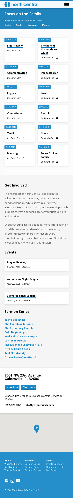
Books (20, 25)
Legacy (11, 93)
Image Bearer (49, 73)
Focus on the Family (33, 20)
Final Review (15, 45)
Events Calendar (54, 464)
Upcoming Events (55, 467)
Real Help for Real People (20, 336)
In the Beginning (15, 319)
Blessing (12, 153)
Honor (44, 133)
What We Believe (13, 464)
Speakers (33, 25)
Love (44, 93)
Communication (17, 73)
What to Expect (12, 470)
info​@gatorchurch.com (39, 405)
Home (7, 20)
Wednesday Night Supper (22, 279)
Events (50, 460)
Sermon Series (32, 464)
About (7, 460)
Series (9, 25)
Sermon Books (32, 467)
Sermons (17, 20)
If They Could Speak (17, 349)
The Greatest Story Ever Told (23, 345)
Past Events (51, 470)
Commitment (15, 113)
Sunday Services (12, 467)
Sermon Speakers (34, 470)
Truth (11, 133)
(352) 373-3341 (13, 405)
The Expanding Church (18, 328)
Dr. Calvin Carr (14, 50)
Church (45, 113)
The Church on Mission (18, 324)
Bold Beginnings (15, 332)
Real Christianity (15, 353)
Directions (29, 387)
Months (47, 25)
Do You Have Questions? (20, 357)
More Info (12, 387)
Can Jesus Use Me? (16, 340)
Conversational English (21, 295)
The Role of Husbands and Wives (49, 49)
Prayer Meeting (16, 262)
